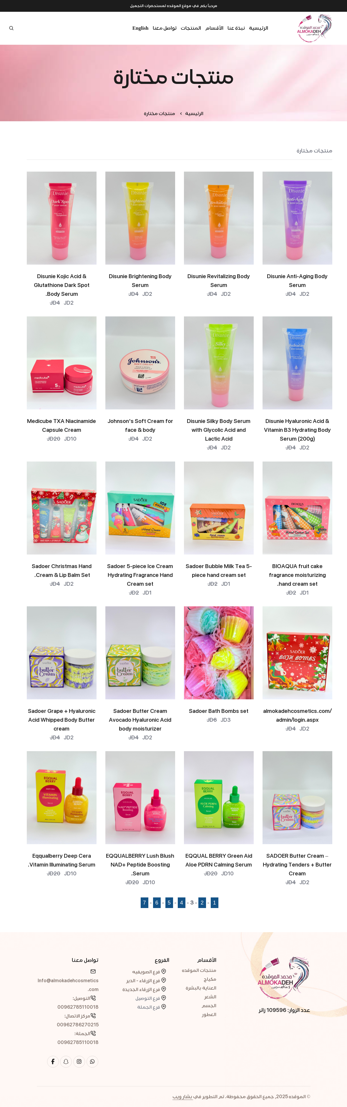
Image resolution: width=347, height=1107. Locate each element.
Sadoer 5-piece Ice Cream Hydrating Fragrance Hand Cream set (140, 575)
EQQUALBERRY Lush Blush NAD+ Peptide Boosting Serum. (140, 864)
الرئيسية (258, 28)
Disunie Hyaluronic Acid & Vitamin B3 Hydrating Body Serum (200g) (297, 430)
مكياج (210, 979)
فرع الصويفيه (146, 972)
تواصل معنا (165, 28)
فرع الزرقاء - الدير (143, 981)
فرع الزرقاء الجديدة (141, 990)
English (140, 28)
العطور (209, 1015)
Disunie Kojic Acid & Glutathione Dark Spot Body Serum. (61, 285)
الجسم (209, 1006)
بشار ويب (182, 1097)
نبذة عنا (236, 28)
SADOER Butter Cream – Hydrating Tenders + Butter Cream (297, 864)
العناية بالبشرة (201, 988)
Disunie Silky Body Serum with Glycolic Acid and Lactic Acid (218, 430)
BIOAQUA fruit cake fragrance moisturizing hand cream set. (297, 575)
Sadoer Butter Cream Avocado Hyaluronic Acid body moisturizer (140, 720)
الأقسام (214, 28)
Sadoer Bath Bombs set (218, 711)
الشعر (210, 997)
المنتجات (191, 28)
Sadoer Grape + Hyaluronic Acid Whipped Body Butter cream (61, 720)
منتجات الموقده (199, 970)
